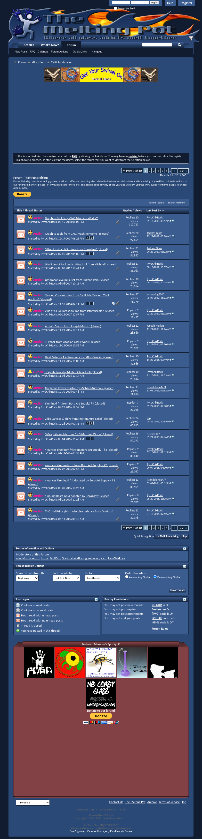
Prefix (88, 573)
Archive (152, 802)
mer (18, 558)
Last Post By (155, 210)
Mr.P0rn (55, 558)
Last (183, 171)
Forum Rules (160, 628)
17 (137, 263)
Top (185, 536)
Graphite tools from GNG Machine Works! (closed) (77, 233)
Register (186, 3)
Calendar (43, 51)
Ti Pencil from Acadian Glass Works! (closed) (73, 342)
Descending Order (167, 577)
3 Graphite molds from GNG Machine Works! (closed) (79, 434)
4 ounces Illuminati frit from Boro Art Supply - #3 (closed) (81, 449)
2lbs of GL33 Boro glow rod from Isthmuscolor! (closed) (80, 311)
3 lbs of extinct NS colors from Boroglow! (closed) (76, 249)
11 (137, 387)
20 (137, 233)
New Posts (21, 51)
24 (137, 418)
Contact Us (116, 802)
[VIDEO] (157, 618)
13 (137, 279)
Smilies (156, 609)
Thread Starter (33, 210)
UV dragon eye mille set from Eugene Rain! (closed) (77, 280)
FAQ (32, 51)
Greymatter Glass (73, 558)
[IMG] (156, 613)
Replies (127, 210)
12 (137, 325)
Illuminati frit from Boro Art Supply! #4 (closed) (75, 403)
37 (137, 294)
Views (138, 210)
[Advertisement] (101, 118)
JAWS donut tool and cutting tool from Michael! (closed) (80, 264)
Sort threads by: (63, 573)
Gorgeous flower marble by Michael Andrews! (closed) (79, 388)
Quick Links (80, 51)
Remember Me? (124, 8)
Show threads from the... (32, 573)
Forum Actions (59, 51)
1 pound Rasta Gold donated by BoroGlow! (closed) (77, 496)
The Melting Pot (135, 802)
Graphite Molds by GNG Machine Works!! (71, 218)
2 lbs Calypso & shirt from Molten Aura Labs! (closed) (79, 418)
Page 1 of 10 (134, 170)
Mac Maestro (30, 558)
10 (137, 217)
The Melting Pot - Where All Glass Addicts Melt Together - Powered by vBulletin (105, 25)
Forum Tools (155, 202)
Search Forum (175, 202)
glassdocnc (92, 558)
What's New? (50, 45)
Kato (103, 558)
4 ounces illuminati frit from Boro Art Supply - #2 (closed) (81, 465)
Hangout (96, 51)
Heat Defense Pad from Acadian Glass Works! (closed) (79, 357)
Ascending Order (137, 577)
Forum (71, 45)
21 (137, 248)
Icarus (44, 558)
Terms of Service (169, 802)
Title (19, 210)
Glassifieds (39, 62)
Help (170, 3)
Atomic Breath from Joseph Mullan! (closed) (73, 326)
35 (137, 433)
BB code (157, 605)
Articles (29, 45)
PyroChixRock (57, 184)
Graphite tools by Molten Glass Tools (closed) (73, 372)
